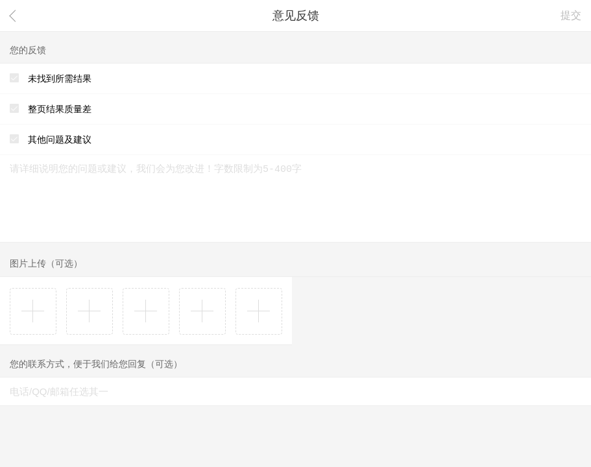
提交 (571, 15)
